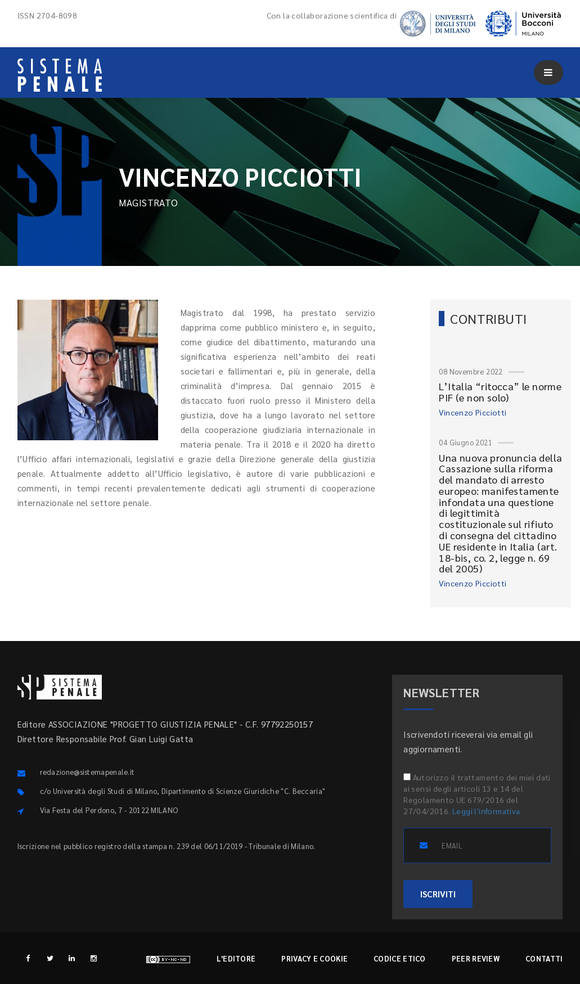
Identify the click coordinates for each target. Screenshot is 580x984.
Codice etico (400, 958)
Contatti (544, 958)
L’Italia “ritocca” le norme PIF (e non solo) (500, 392)
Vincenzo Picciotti (472, 412)
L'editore (236, 958)
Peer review (476, 958)
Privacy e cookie (314, 958)
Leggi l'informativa (486, 811)
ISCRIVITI (438, 893)
